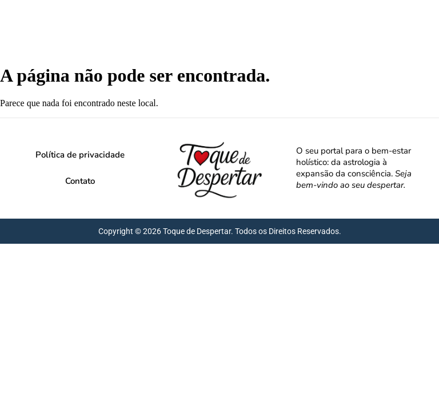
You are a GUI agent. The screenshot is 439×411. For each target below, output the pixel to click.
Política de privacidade (80, 154)
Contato (80, 181)
